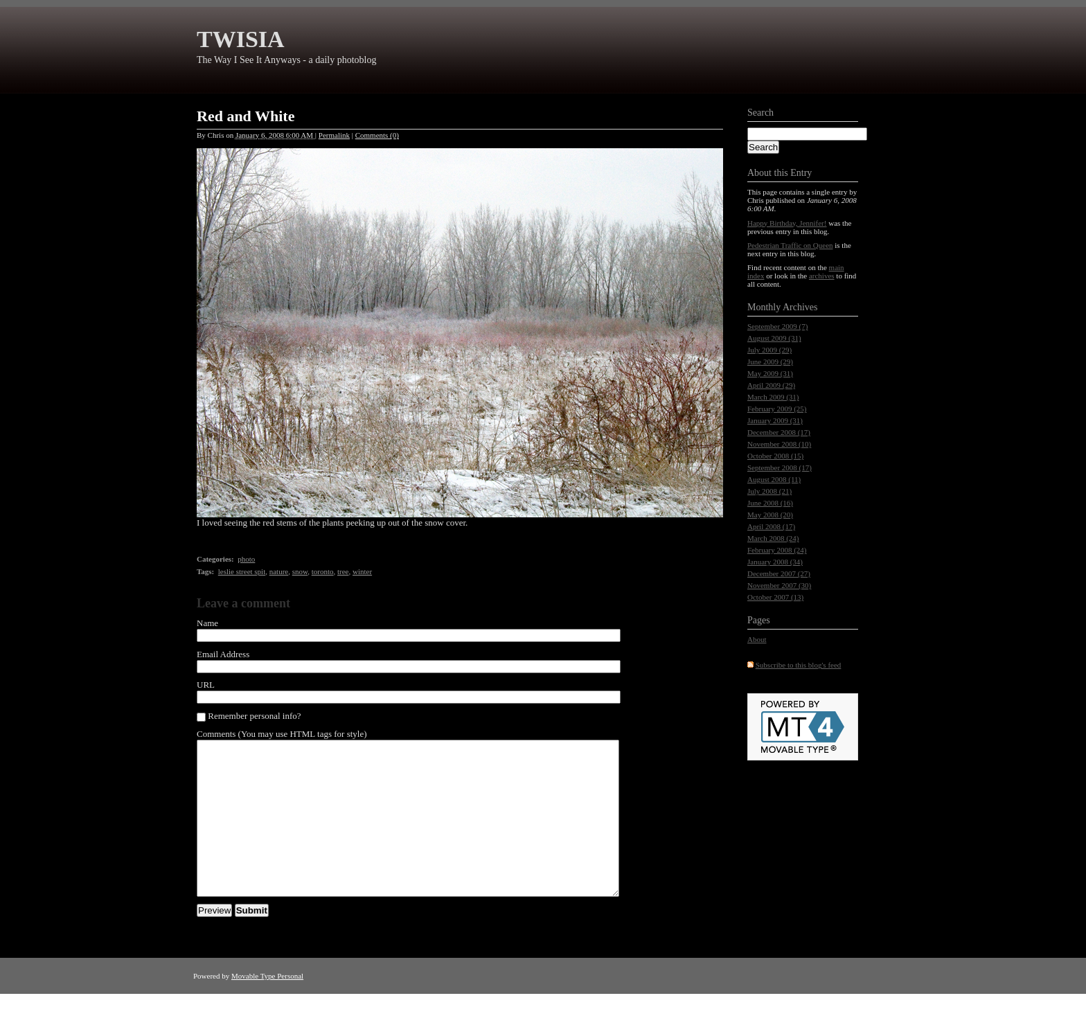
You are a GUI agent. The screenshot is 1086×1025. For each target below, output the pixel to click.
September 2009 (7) (777, 326)
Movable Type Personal (267, 1007)
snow (300, 571)
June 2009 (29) (770, 361)
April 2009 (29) (771, 385)
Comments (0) (377, 135)
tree (342, 571)
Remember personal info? (249, 716)
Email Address (223, 654)
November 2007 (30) (779, 585)
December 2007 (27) (778, 573)
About (757, 639)
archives (822, 275)
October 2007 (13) (775, 597)
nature (278, 571)
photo (246, 559)
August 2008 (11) (774, 479)
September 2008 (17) (779, 467)
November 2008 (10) (779, 444)
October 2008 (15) (775, 456)
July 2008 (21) (769, 491)
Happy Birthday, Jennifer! (786, 223)
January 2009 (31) (775, 420)
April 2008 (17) (771, 526)
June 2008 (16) (770, 503)
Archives (800, 307)
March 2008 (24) (773, 538)
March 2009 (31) (773, 397)
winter (362, 571)
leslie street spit (241, 571)
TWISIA (241, 39)
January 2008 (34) (775, 562)
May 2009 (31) (770, 373)
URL (206, 684)
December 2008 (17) (778, 432)
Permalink (334, 135)
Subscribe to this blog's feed (799, 665)
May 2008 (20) (770, 514)
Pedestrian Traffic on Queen (790, 245)
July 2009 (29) (769, 350)
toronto (323, 571)
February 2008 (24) (777, 550)
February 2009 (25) (777, 408)
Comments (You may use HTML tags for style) (282, 734)
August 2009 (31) (774, 338)
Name (207, 623)
